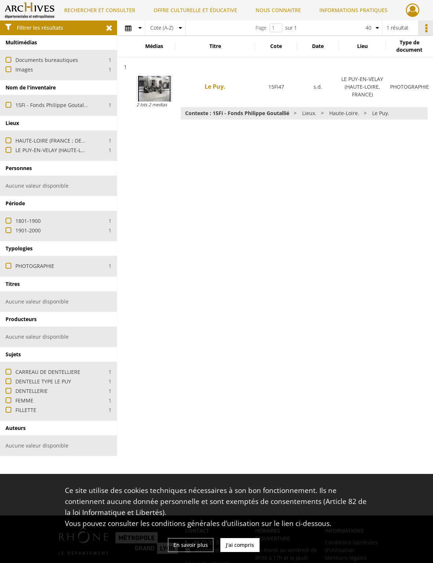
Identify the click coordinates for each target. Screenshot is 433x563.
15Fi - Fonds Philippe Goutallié (52, 105)
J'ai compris (240, 544)
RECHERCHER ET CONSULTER (99, 10)
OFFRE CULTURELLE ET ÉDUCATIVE (195, 10)
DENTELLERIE (31, 390)
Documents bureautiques (46, 59)
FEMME (24, 400)
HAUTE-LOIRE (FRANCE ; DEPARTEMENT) (64, 140)
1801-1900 (28, 220)
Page (261, 27)
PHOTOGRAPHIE (34, 265)
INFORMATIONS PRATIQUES (353, 10)
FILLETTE (25, 409)
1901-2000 (28, 230)
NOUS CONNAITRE (278, 10)
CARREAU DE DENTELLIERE (47, 371)
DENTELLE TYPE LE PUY (43, 381)
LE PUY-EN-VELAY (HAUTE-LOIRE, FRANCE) (66, 150)
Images (24, 69)
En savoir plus (190, 544)
